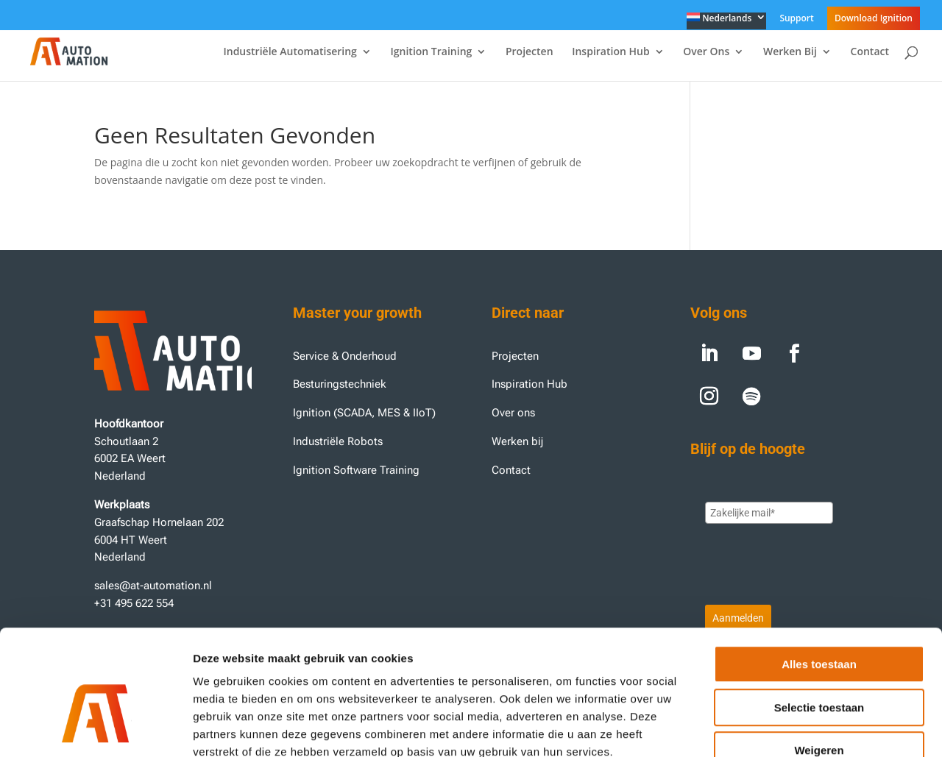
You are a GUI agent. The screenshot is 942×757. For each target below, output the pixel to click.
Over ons (513, 412)
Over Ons (706, 52)
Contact (870, 52)
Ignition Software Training (356, 470)
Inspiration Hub (610, 52)
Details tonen (795, 728)
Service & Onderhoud (345, 356)
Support (796, 19)
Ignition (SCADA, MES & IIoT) (364, 412)
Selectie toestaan (819, 620)
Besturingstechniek (339, 384)
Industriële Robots (338, 441)
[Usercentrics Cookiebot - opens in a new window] (95, 728)
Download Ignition (874, 18)
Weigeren (818, 663)
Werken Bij (790, 52)
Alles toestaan (819, 577)
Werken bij (519, 441)
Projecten (529, 52)
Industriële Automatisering (289, 52)
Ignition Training (431, 52)
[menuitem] (727, 21)
